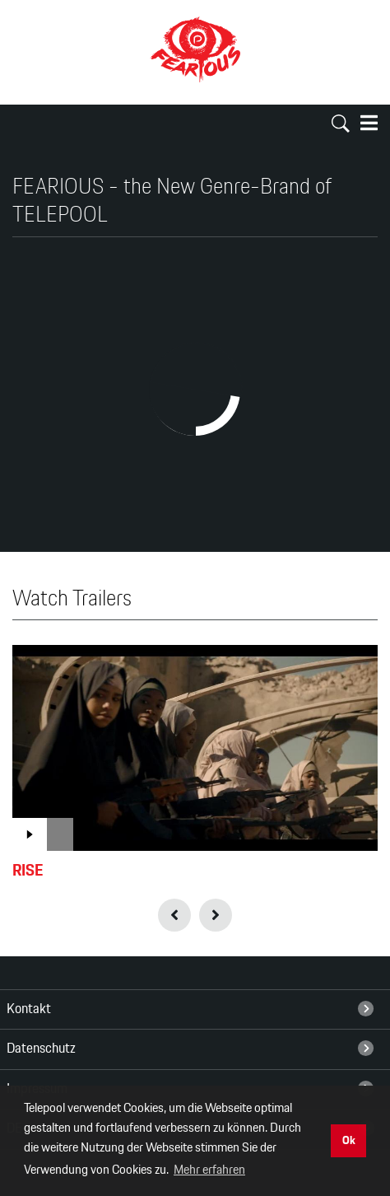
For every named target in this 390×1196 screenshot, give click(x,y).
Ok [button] (348, 1140)
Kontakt (191, 1009)
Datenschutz (191, 1048)
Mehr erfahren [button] (209, 1170)
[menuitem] (195, 1009)
